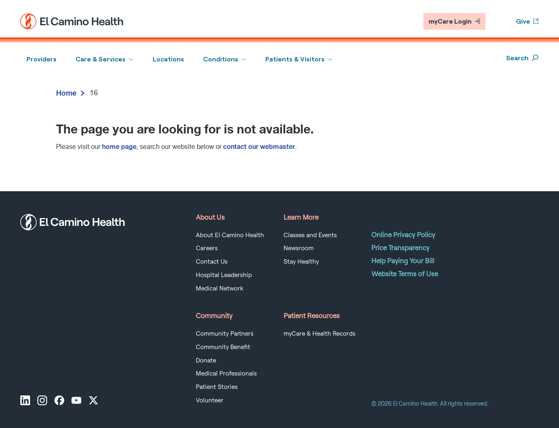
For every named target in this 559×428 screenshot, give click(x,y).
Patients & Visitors (295, 59)
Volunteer (209, 400)
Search (522, 58)
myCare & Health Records (319, 333)
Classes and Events (310, 235)
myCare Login (454, 21)
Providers (41, 59)
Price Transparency (400, 248)
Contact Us (212, 261)
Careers (207, 248)
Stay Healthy (301, 261)
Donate (206, 360)
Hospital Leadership (224, 275)
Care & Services (101, 59)
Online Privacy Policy (403, 235)
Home (66, 92)
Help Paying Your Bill (402, 261)
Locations (168, 59)
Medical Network (219, 288)
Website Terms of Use (404, 274)
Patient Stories (217, 387)
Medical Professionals (226, 373)
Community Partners (225, 333)
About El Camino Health (230, 235)
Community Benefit (223, 347)
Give (527, 21)
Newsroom (299, 248)
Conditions (220, 59)
